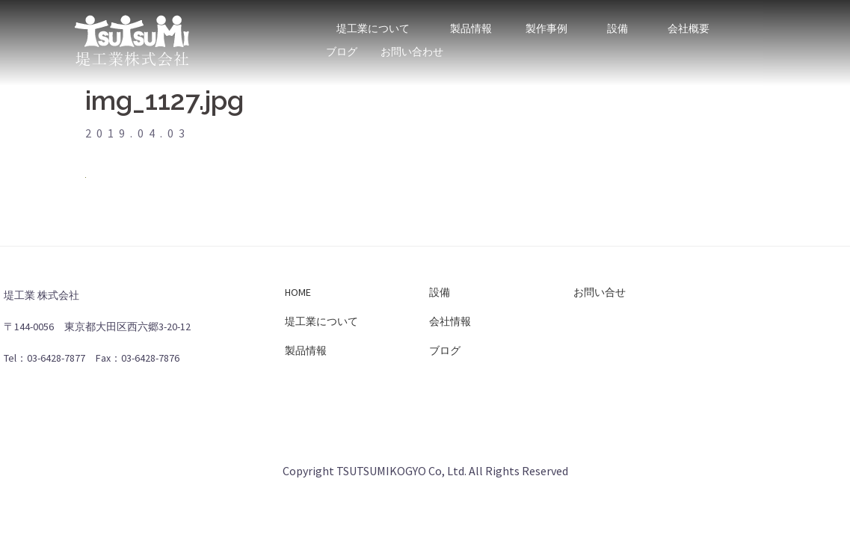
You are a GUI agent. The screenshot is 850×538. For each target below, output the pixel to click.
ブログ (341, 44)
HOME (298, 292)
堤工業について (373, 21)
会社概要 (689, 21)
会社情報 (450, 321)
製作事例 (547, 21)
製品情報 (471, 21)
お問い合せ (599, 292)
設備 (618, 21)
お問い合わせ (412, 44)
